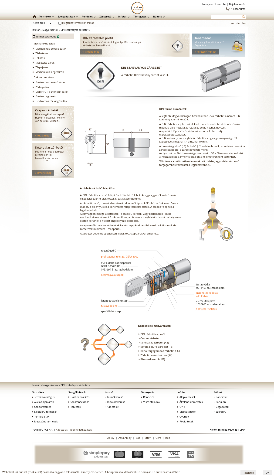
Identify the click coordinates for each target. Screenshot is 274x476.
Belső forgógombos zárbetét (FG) (160, 351)
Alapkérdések (186, 397)
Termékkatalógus (43, 397)
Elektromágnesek (45, 96)
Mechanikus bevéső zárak (50, 48)
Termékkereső (114, 397)
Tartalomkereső (115, 402)
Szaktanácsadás (78, 402)
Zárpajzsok (41, 67)
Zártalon (220, 402)
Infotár (122, 16)
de (238, 23)
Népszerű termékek (44, 411)
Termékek (45, 16)
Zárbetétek (41, 53)
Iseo (167, 437)
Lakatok (40, 58)
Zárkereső (105, 16)
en (232, 23)
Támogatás (139, 16)
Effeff (148, 437)
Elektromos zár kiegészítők (51, 101)
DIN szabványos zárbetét (74, 29)
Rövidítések (185, 421)
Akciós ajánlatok (43, 402)
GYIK (181, 406)
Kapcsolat (111, 406)
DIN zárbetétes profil (152, 334)
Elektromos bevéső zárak (50, 82)
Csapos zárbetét (149, 338)
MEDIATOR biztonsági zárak (51, 91)
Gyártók (183, 416)
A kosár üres (238, 8)
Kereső (109, 392)
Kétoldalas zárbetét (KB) (154, 342)
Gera (158, 437)
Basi (138, 437)
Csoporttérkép (41, 406)
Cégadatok (221, 406)
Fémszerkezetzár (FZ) (152, 359)
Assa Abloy (125, 437)
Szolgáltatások (66, 16)
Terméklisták (40, 416)
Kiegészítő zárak (44, 62)
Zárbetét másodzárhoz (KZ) (156, 355)
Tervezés (74, 406)
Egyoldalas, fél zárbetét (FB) (156, 346)
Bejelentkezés (237, 4)
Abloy (110, 437)
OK (267, 472)
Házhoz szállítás (78, 397)
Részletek (248, 472)
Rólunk (157, 16)
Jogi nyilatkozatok (81, 429)
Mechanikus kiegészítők (49, 72)
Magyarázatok (50, 29)
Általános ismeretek (190, 402)
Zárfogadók (42, 87)
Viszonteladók (150, 402)
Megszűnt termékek (45, 421)
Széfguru (220, 411)
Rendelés (87, 16)
